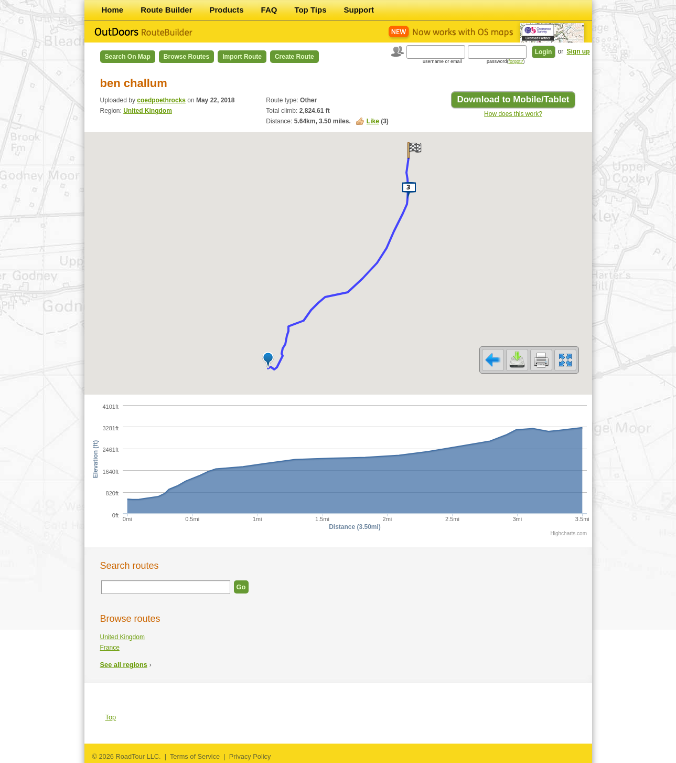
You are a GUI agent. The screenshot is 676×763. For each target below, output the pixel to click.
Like (373, 121)
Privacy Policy (250, 756)
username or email (442, 61)
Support (359, 9)
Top (110, 717)
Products (227, 9)
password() (506, 61)
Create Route (294, 56)
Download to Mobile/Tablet (513, 99)
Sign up (578, 51)
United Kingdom (147, 110)
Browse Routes (186, 56)
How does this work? (513, 114)
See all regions (123, 665)
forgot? (515, 61)
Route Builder (166, 9)
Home (113, 9)
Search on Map (128, 56)
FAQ (269, 9)
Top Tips (310, 9)
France (110, 647)
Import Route (242, 56)
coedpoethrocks (161, 100)
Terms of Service (195, 756)
